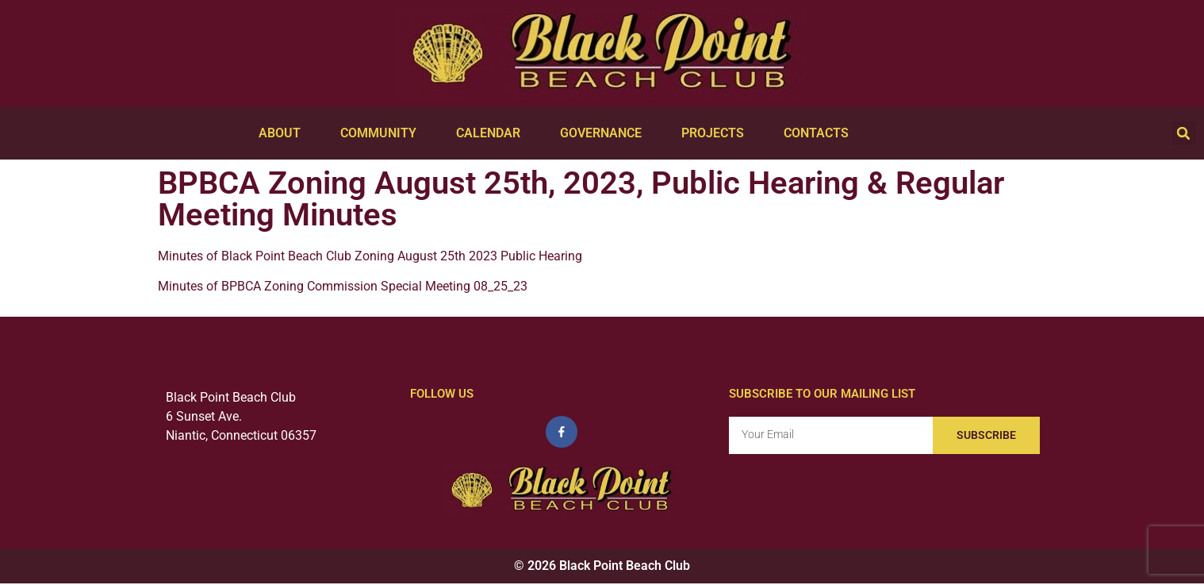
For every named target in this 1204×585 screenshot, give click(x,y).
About (284, 133)
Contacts (820, 133)
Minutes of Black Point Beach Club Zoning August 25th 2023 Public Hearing (370, 256)
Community (382, 133)
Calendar (492, 133)
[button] (1183, 133)
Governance (605, 133)
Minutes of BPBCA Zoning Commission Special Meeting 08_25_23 (342, 286)
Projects (716, 133)
